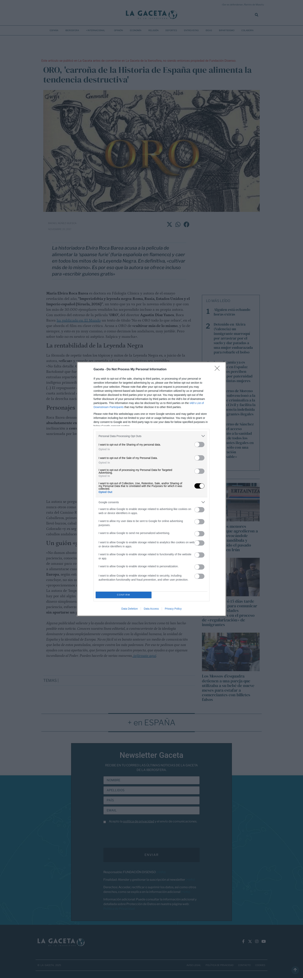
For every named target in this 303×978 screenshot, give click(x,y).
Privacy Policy (173, 608)
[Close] (218, 369)
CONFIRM (123, 595)
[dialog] (151, 489)
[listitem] (151, 436)
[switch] (199, 444)
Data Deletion (129, 608)
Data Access (151, 608)
